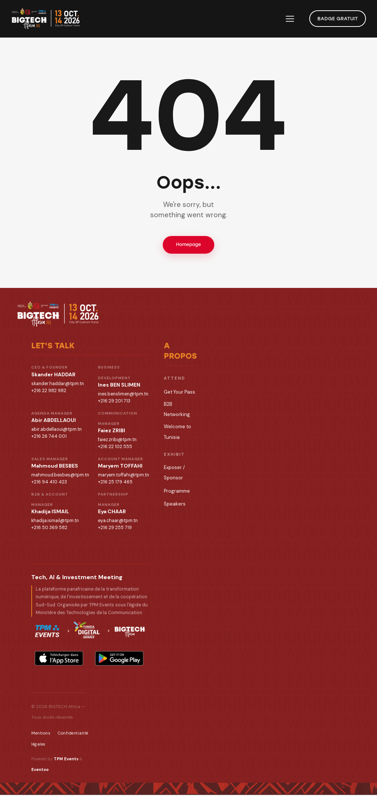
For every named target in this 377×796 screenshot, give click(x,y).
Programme (177, 492)
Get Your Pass (179, 393)
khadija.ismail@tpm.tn (55, 522)
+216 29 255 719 (115, 529)
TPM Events (66, 759)
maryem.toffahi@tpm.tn (123, 476)
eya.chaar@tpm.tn (118, 522)
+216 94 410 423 (49, 483)
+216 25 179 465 (115, 483)
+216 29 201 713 (114, 402)
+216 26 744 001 (49, 437)
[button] (290, 19)
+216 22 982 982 (48, 392)
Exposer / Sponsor (174, 473)
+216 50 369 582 (49, 529)
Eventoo (40, 770)
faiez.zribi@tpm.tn (117, 441)
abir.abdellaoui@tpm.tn (56, 430)
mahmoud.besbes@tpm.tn (60, 476)
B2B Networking (177, 410)
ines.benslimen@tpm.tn (123, 395)
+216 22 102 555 (115, 448)
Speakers (175, 505)
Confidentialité (73, 734)
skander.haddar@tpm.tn (57, 385)
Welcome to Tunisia (177, 433)
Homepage (188, 245)
